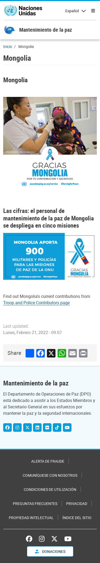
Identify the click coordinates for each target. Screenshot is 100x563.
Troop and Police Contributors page (36, 303)
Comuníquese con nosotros (50, 475)
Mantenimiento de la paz (45, 29)
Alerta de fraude (47, 461)
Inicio (7, 46)
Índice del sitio (76, 517)
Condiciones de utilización (50, 489)
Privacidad (76, 503)
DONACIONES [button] (50, 551)
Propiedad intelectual (31, 517)
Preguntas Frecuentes (35, 503)
